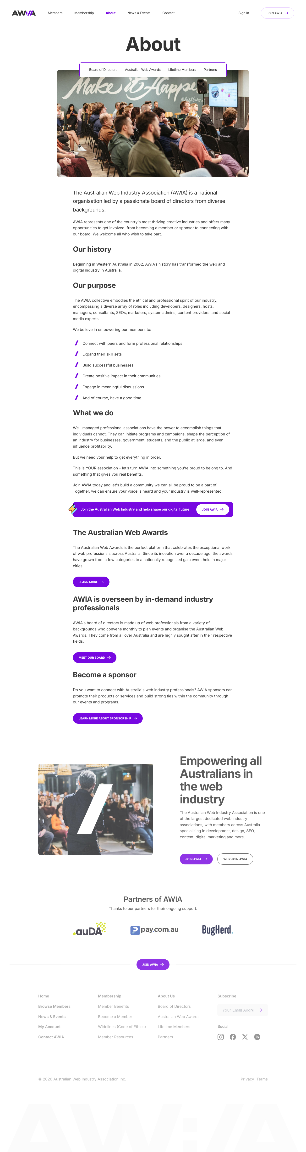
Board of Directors (103, 70)
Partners (210, 70)
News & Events (138, 13)
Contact (168, 13)
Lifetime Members (182, 70)
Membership (84, 13)
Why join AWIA (235, 859)
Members (55, 13)
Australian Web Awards (143, 70)
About (110, 13)
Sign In (244, 13)
